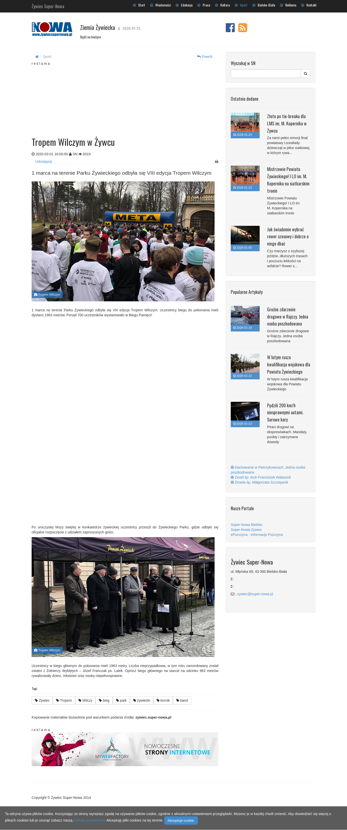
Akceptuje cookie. (181, 821)
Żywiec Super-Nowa (48, 5)
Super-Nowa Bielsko (246, 525)
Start (139, 4)
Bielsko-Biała (263, 4)
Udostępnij (43, 162)
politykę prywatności (89, 820)
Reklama (288, 4)
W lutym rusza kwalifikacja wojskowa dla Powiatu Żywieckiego (288, 364)
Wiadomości (160, 4)
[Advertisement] (125, 97)
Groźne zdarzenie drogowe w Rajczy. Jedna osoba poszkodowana (287, 316)
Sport (241, 4)
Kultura (222, 4)
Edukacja (184, 4)
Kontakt (309, 4)
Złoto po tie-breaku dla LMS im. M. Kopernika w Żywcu (287, 123)
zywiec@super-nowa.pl (255, 594)
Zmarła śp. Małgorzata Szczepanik (259, 482)
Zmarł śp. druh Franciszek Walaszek (261, 477)
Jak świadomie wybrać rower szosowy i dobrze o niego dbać (288, 236)
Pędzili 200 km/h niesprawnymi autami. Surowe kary (285, 412)
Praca (203, 4)
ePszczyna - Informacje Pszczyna (257, 535)
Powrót (204, 57)
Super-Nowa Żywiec (246, 530)
